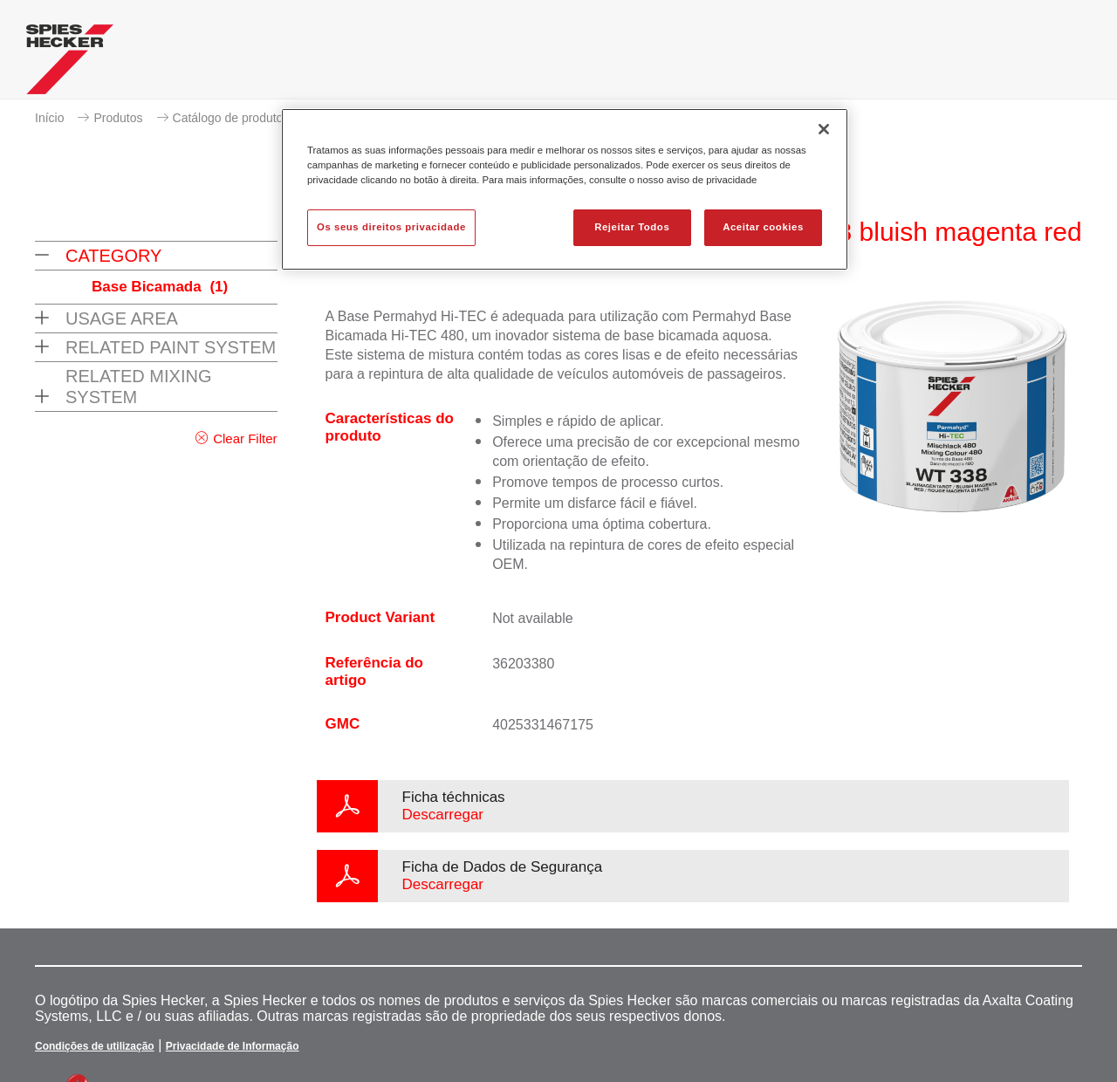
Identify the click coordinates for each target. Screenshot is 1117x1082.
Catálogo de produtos (231, 118)
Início (49, 118)
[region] (564, 189)
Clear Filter (245, 438)
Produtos (117, 118)
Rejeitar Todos (631, 227)
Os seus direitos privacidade (391, 227)
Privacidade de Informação (232, 1046)
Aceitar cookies (763, 227)
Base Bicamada (160, 286)
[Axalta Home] (69, 64)
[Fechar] (824, 129)
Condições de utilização (94, 1046)
